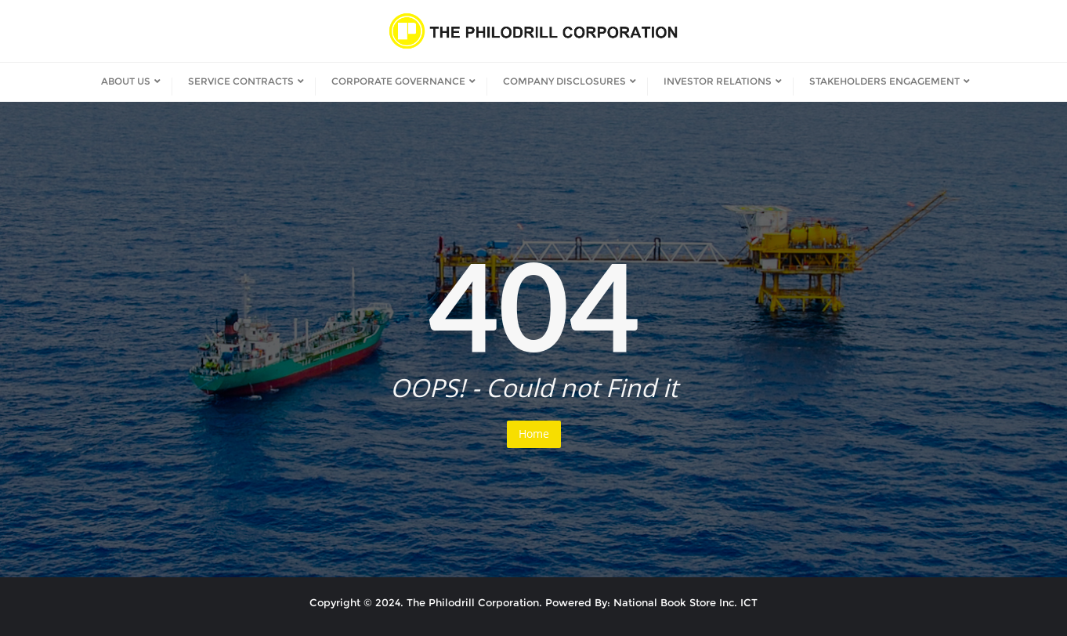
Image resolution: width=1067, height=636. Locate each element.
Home (534, 433)
